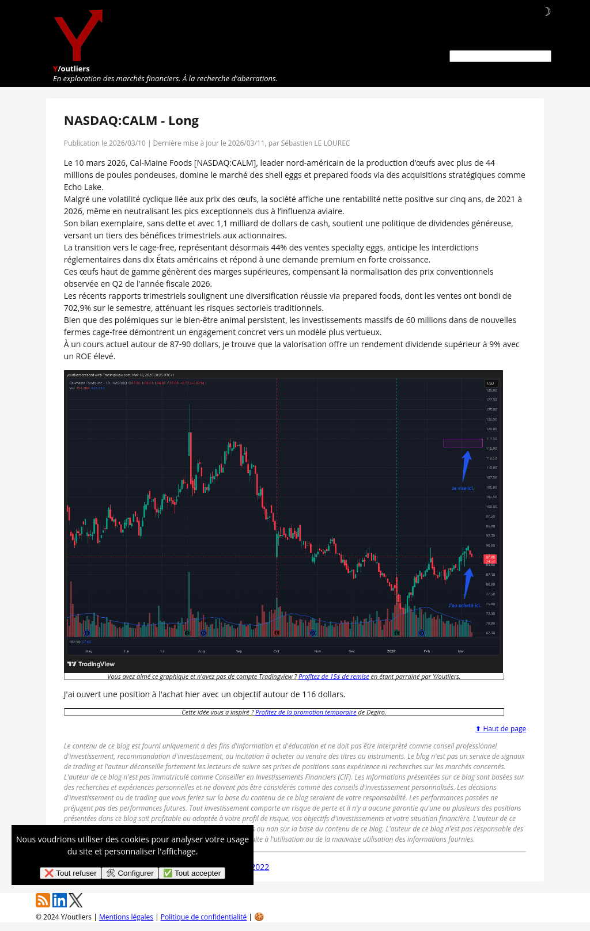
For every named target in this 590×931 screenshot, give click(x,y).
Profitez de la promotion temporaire (305, 712)
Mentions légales (126, 917)
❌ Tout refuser (70, 873)
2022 (260, 866)
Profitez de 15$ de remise (333, 676)
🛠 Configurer (130, 873)
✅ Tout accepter (192, 873)
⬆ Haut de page (500, 729)
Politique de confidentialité (204, 917)
